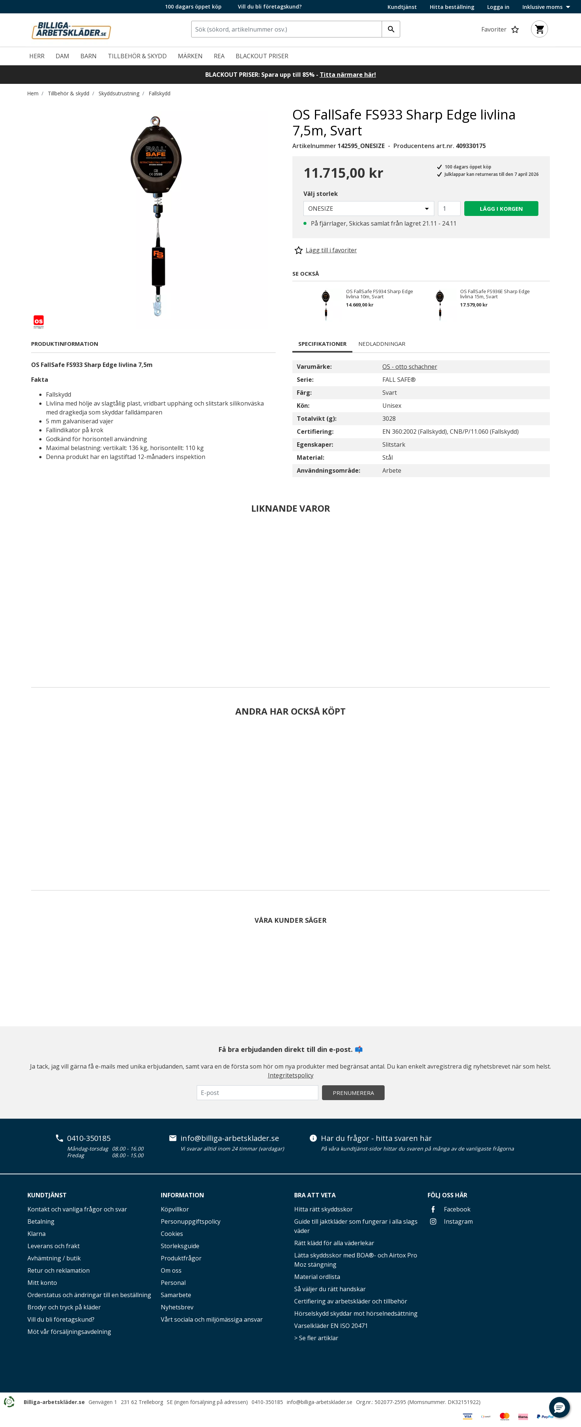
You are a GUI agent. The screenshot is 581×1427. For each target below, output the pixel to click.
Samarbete (176, 1295)
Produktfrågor (181, 1258)
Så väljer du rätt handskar (330, 1289)
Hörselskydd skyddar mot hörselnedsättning (356, 1313)
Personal (173, 1283)
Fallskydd (159, 93)
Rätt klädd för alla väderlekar (334, 1243)
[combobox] (295, 29)
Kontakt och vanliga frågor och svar (77, 1209)
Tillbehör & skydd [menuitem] (137, 56)
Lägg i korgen (501, 208)
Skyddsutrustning (119, 93)
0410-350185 (88, 1138)
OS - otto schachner (409, 367)
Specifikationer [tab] (322, 343)
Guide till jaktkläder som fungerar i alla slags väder (356, 1226)
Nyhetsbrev (177, 1307)
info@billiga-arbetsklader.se (229, 1138)
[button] (559, 1407)
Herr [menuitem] (36, 56)
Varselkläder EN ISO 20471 (331, 1326)
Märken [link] (190, 56)
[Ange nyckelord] (391, 29)
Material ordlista (317, 1277)
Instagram (450, 1221)
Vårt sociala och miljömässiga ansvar (212, 1319)
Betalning (40, 1221)
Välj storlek (320, 194)
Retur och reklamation (58, 1270)
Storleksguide (180, 1246)
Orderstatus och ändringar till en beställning (89, 1295)
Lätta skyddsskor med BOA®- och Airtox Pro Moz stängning (355, 1260)
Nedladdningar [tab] (381, 343)
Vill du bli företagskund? (270, 6)
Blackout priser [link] (262, 56)
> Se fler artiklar (316, 1338)
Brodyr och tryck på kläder (64, 1307)
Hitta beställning (452, 7)
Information (182, 1195)
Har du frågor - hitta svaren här (376, 1138)
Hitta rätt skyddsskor (323, 1209)
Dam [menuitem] (62, 56)
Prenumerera (353, 1092)
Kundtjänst (402, 7)
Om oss (171, 1270)
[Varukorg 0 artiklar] (539, 28)
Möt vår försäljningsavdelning (69, 1332)
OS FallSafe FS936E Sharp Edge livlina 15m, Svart (495, 294)
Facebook (449, 1209)
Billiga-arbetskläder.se (54, 1401)
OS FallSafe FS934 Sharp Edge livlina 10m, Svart (379, 294)
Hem (33, 93)
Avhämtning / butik (54, 1258)
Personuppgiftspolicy (190, 1221)
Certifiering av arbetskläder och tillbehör (350, 1301)
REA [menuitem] (219, 56)
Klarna (36, 1234)
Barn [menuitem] (88, 56)
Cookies (172, 1234)
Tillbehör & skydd (68, 93)
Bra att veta (315, 1195)
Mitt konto (42, 1283)
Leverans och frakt (53, 1246)
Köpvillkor (175, 1209)
